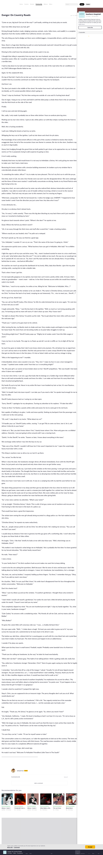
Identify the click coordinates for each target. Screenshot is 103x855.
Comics (26, 4)
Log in (82, 4)
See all (66, 777)
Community (39, 4)
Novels (32, 4)
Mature (46, 4)
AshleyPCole (20, 770)
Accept (90, 847)
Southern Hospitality (94, 14)
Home (21, 4)
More (51, 4)
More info (10, 847)
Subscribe (90, 27)
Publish (88, 4)
